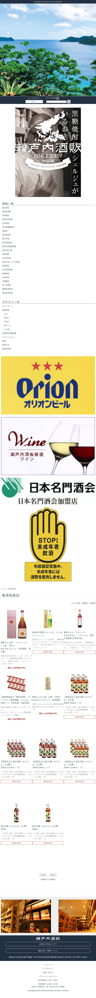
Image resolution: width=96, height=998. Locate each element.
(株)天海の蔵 (7, 250)
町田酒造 (5, 215)
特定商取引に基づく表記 (48, 980)
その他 (6, 329)
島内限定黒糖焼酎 (9, 333)
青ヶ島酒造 (6, 285)
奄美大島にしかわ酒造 (11, 262)
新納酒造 (5, 273)
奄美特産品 (6, 349)
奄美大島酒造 (7, 219)
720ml (6, 322)
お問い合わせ (48, 972)
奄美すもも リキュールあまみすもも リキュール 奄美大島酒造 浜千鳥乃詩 (79, 635)
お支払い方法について (48, 944)
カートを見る (49, 98)
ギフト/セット (7, 306)
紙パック (7, 325)
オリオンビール (8, 337)
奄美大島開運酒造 (9, 246)
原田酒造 (5, 266)
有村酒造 (5, 277)
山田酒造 (5, 223)
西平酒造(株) (7, 243)
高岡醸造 (5, 281)
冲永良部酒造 (7, 270)
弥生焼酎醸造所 (8, 227)
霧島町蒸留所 (7, 289)
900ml (6, 318)
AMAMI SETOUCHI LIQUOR (48, 2)
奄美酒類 (5, 254)
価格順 (85, 603)
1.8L (6, 314)
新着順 (92, 603)
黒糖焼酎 (5, 310)
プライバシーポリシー (48, 976)
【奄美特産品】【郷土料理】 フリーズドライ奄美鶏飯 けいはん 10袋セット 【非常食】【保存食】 (16, 700)
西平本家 (5, 239)
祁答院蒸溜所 (7, 293)
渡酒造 (5, 231)
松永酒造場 (6, 258)
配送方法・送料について (48, 951)
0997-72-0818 (81, 957)
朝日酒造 (5, 208)
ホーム (3, 589)
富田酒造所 (6, 235)
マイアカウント (33, 98)
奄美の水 (5, 345)
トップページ (48, 965)
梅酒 (4, 341)
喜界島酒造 (6, 212)
